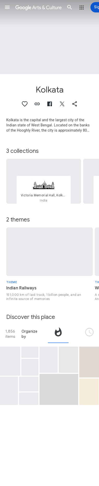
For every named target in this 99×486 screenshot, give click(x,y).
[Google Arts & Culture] (38, 7)
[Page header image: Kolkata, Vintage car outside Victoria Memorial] (49, 37)
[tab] (58, 334)
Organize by (30, 334)
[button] (7, 7)
